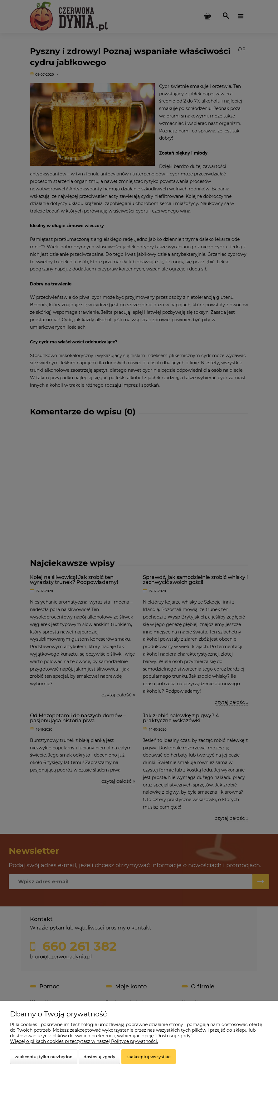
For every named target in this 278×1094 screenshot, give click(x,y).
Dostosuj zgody (99, 1056)
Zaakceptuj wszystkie (148, 1056)
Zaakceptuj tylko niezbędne (43, 1056)
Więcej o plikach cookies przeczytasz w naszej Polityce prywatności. (84, 1041)
